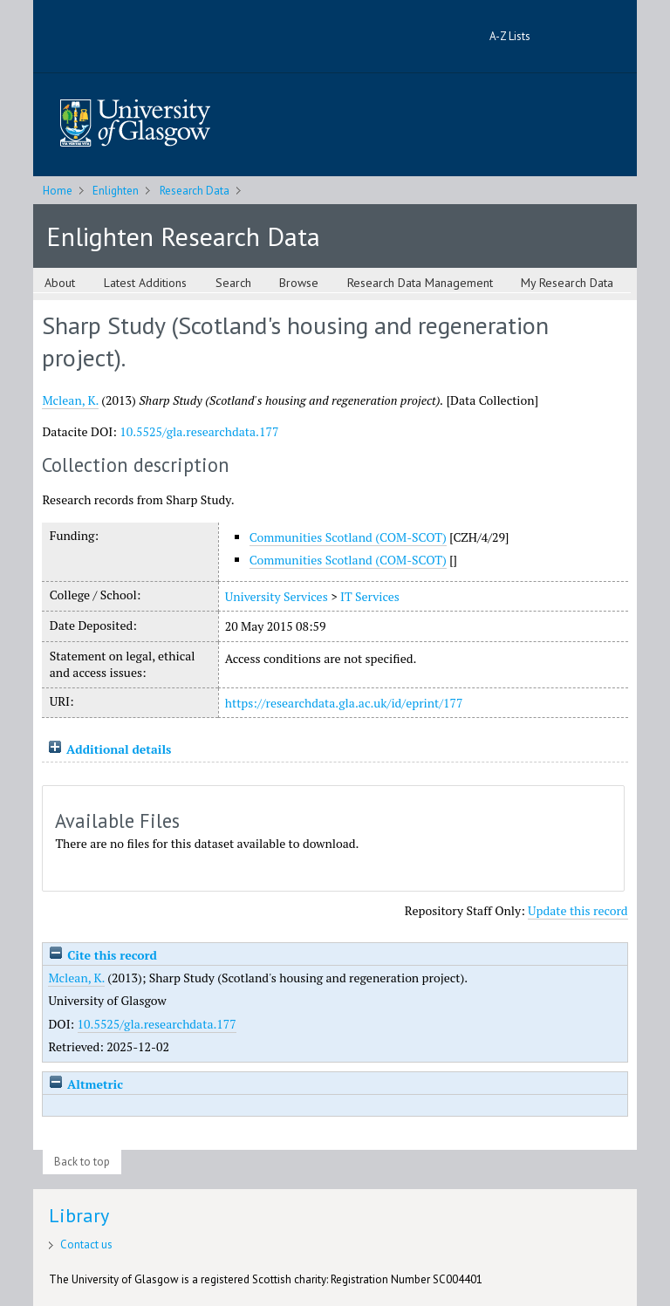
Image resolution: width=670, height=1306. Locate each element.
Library (79, 1215)
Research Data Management (420, 283)
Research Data (194, 190)
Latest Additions (145, 283)
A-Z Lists (509, 36)
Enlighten (115, 190)
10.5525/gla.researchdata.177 (199, 431)
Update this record (577, 910)
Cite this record (102, 955)
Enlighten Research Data (183, 236)
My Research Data (567, 283)
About (59, 283)
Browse (298, 283)
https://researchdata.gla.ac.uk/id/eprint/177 (344, 702)
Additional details (118, 749)
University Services (276, 596)
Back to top (82, 1161)
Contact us (86, 1244)
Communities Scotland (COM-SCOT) (348, 537)
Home (57, 190)
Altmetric (85, 1084)
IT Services (370, 596)
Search (233, 283)
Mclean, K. (70, 400)
